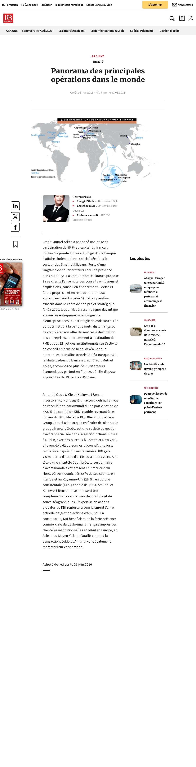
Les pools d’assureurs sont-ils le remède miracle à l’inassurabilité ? (155, 335)
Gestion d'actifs (169, 31)
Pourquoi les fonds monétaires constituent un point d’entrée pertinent (155, 403)
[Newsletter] (182, 4)
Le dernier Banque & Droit (107, 31)
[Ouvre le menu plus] (25, 18)
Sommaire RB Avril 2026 (37, 31)
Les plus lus (140, 258)
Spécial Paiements (141, 31)
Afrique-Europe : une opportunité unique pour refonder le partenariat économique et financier (154, 292)
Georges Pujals (82, 196)
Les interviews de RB (71, 31)
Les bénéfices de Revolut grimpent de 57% (155, 369)
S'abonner (155, 5)
